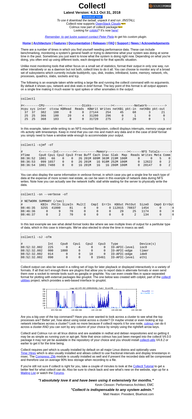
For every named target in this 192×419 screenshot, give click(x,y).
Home (26, 43)
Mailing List (28, 394)
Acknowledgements (155, 43)
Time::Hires (28, 374)
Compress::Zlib (45, 377)
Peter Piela (106, 36)
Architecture (42, 43)
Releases (99, 43)
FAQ (111, 43)
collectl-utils (147, 361)
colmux (149, 344)
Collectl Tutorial (143, 387)
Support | (123, 43)
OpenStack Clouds (108, 23)
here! (114, 30)
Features (59, 43)
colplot (93, 30)
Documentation (79, 43)
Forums (59, 394)
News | (136, 43)
